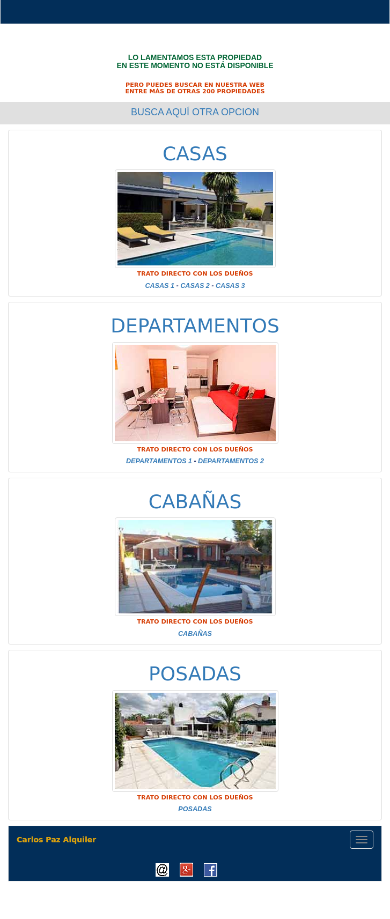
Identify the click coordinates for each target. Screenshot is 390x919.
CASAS (195, 154)
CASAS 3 (230, 286)
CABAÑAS (195, 502)
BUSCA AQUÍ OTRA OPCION (195, 112)
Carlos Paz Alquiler (56, 839)
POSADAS (195, 674)
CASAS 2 (195, 286)
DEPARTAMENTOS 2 (231, 461)
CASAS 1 (159, 286)
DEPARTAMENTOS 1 (159, 461)
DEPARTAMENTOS (195, 326)
